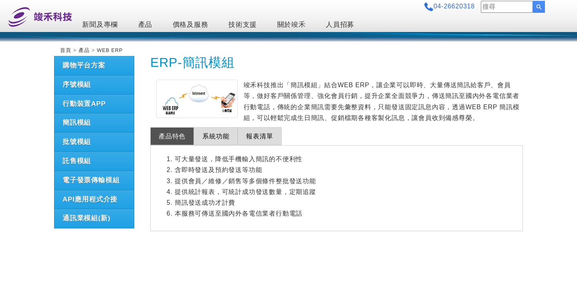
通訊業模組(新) (87, 218)
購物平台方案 (84, 65)
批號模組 (77, 142)
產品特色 (172, 136)
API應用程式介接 (90, 199)
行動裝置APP (84, 104)
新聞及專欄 (100, 24)
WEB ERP (110, 50)
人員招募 (340, 24)
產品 (145, 24)
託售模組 (77, 161)
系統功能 (215, 136)
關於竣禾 (291, 24)
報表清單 (259, 136)
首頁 (65, 50)
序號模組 (77, 84)
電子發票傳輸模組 (91, 180)
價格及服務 (190, 24)
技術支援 (242, 24)
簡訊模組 (77, 122)
